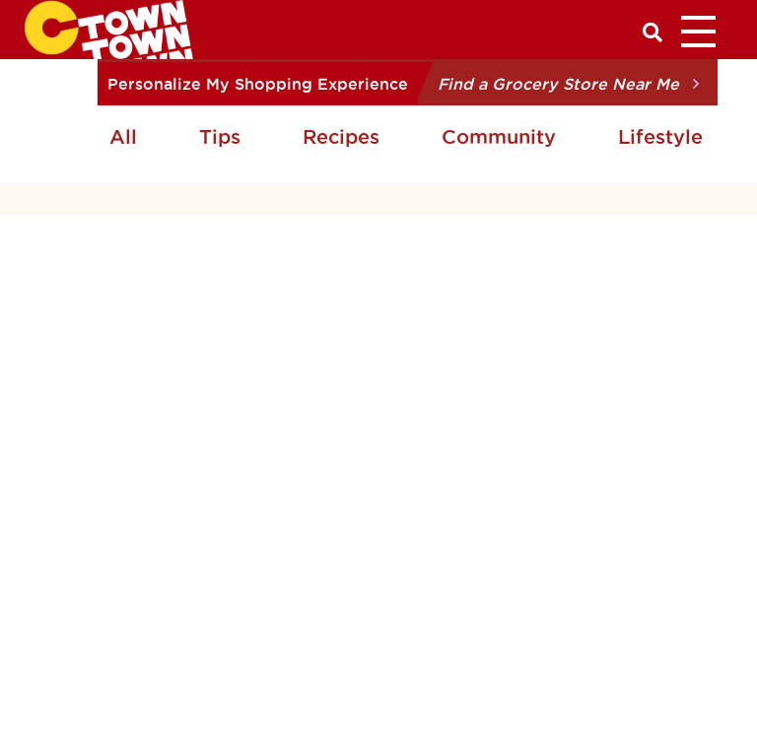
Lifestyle (660, 137)
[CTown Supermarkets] (109, 27)
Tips (220, 137)
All (123, 137)
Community (499, 137)
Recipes (341, 137)
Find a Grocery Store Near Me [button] (558, 84)
